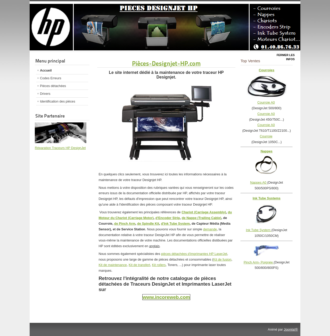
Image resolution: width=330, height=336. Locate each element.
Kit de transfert (139, 265)
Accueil (46, 70)
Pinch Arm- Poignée (259, 262)
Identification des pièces (57, 101)
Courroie (266, 136)
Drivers (45, 94)
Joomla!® (291, 329)
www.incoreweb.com (166, 297)
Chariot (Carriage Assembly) (204, 212)
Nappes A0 (258, 182)
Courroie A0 (266, 102)
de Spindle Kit (148, 223)
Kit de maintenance (112, 265)
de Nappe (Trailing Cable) (201, 218)
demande (210, 229)
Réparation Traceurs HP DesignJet (60, 148)
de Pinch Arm (124, 223)
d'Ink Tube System (175, 223)
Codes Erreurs (50, 78)
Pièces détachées (53, 86)
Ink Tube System (258, 230)
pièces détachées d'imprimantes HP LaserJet (194, 254)
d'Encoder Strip (167, 218)
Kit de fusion (222, 259)
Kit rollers (159, 265)
